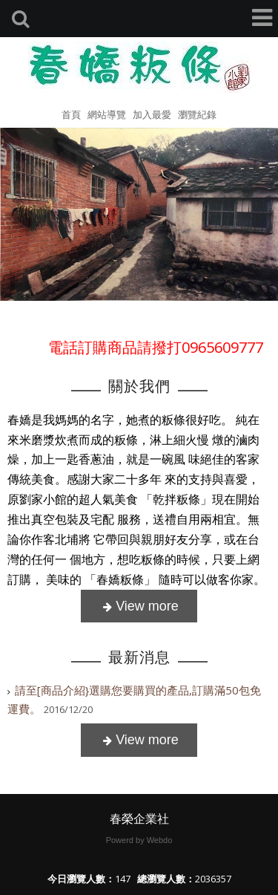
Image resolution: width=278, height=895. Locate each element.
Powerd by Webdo (139, 840)
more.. (139, 740)
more (139, 606)
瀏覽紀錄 (197, 114)
